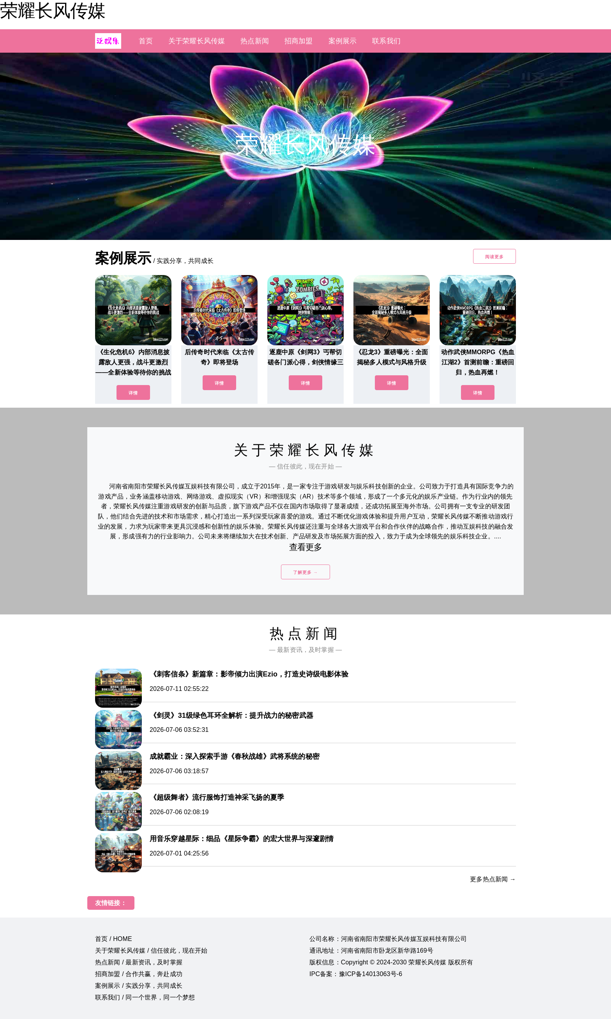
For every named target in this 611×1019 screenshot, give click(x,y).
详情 (133, 393)
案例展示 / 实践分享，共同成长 (138, 985)
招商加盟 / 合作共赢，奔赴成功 (138, 974)
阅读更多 (494, 256)
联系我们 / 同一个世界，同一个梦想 (145, 997)
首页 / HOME (113, 939)
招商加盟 (298, 41)
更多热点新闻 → (493, 879)
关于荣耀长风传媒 (196, 41)
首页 (146, 41)
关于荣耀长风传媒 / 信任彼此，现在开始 (151, 950)
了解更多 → (305, 572)
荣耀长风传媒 (52, 10)
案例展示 (342, 41)
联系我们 (386, 41)
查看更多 (305, 547)
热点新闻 (254, 41)
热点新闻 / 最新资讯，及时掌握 (138, 962)
